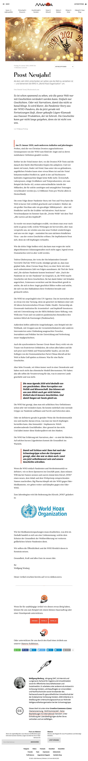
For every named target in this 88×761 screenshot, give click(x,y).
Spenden (35, 621)
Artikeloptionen (64, 66)
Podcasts (42, 748)
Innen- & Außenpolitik (9, 11)
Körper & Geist (68, 11)
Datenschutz (56, 752)
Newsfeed (52, 748)
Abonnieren (35, 742)
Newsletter (61, 748)
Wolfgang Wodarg (22, 129)
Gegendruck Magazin (43, 755)
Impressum (46, 752)
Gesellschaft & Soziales (36, 11)
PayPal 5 (44, 621)
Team (37, 752)
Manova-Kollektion (30, 643)
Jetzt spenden (54, 740)
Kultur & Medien (58, 11)
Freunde (30, 752)
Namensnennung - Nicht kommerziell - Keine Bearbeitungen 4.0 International (46, 712)
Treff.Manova (30, 755)
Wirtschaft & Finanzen (22, 11)
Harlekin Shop (57, 755)
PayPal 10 (53, 621)
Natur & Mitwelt (48, 11)
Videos (34, 748)
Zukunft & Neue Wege (80, 11)
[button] (17, 650)
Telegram (26, 748)
